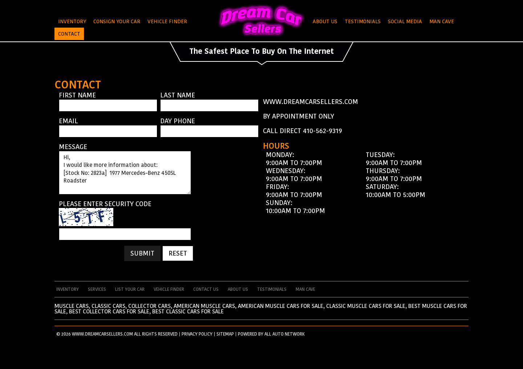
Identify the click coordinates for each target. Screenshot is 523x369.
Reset (178, 253)
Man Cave (441, 21)
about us (238, 289)
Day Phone (177, 121)
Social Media (405, 21)
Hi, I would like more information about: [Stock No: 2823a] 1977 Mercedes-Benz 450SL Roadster (125, 172)
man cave (305, 289)
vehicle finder (169, 289)
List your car (130, 289)
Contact (69, 33)
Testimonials (363, 21)
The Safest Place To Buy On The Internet (261, 51)
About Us (325, 21)
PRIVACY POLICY (197, 334)
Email (68, 121)
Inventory (72, 21)
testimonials (272, 289)
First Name (77, 95)
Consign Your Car (116, 21)
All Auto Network (284, 334)
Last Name (177, 95)
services (97, 289)
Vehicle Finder (167, 21)
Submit (142, 253)
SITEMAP (225, 334)
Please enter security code (105, 204)
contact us (206, 289)
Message (73, 147)
